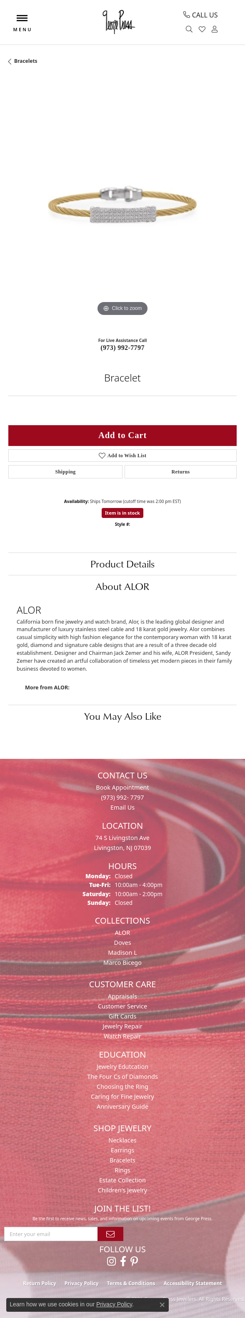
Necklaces (122, 1140)
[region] (122, 204)
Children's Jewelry (122, 1190)
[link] (200, 15)
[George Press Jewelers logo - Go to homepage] (118, 22)
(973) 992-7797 (122, 347)
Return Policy (39, 1283)
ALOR (122, 932)
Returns (180, 472)
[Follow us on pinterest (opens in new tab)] (134, 1261)
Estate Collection (122, 1180)
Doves (122, 942)
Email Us (122, 807)
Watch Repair (122, 1036)
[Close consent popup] (162, 1304)
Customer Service (122, 1006)
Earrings (122, 1150)
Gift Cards (123, 1016)
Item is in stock (122, 513)
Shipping (65, 472)
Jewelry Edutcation (122, 1066)
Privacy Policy (82, 1283)
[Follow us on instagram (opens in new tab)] (111, 1261)
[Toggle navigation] (22, 22)
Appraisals (122, 996)
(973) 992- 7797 (122, 797)
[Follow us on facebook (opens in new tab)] (123, 1261)
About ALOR (122, 586)
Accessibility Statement (192, 1283)
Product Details (122, 564)
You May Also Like (122, 716)
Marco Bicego (122, 962)
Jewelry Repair (122, 1026)
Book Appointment (122, 787)
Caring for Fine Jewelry (122, 1096)
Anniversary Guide (122, 1106)
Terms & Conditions (131, 1283)
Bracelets (26, 60)
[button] (190, 29)
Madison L (122, 952)
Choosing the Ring (122, 1086)
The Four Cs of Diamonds (122, 1076)
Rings (122, 1170)
